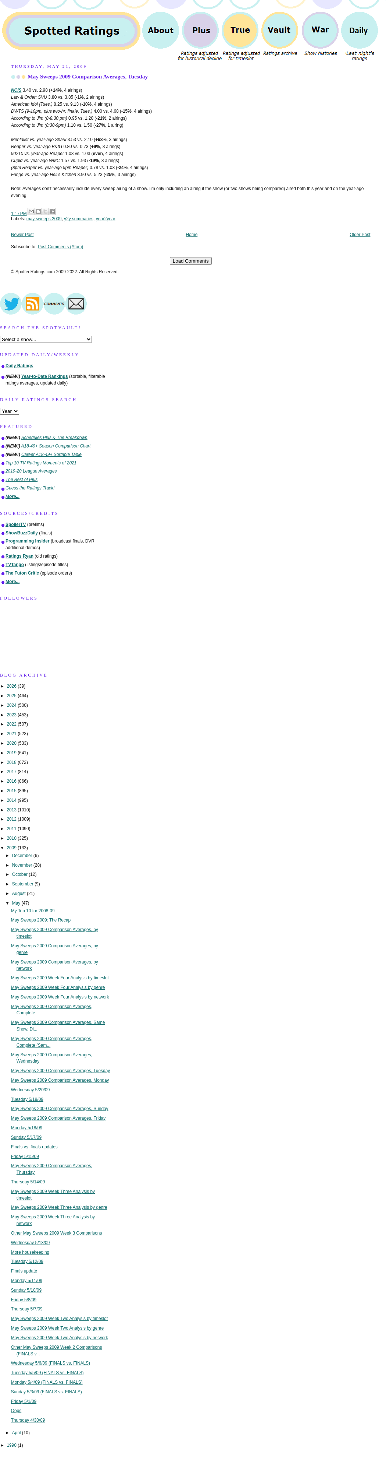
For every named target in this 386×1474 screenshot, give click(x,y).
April (17, 1432)
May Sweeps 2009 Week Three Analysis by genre (59, 1207)
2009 (12, 847)
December (22, 855)
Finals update (24, 1271)
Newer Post (22, 234)
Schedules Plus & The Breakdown (54, 437)
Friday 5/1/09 (23, 1401)
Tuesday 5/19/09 (27, 1099)
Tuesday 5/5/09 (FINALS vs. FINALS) (47, 1372)
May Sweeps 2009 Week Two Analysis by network (59, 1337)
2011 (12, 828)
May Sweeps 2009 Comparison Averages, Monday (60, 1080)
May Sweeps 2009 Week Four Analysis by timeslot (60, 977)
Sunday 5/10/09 (26, 1290)
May (17, 903)
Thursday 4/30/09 (28, 1420)
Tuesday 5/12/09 (27, 1261)
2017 (12, 771)
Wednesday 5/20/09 (30, 1089)
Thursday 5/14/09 (28, 1182)
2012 (12, 819)
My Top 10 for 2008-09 (33, 910)
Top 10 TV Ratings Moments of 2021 (41, 463)
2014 (12, 800)
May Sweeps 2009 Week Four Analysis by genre (58, 987)
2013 (12, 810)
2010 (12, 838)
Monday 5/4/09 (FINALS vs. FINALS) (47, 1382)
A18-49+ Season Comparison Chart (56, 446)
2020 (12, 743)
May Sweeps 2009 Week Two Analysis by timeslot (59, 1318)
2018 (12, 762)
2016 (12, 781)
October (20, 874)
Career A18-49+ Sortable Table (51, 454)
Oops (16, 1410)
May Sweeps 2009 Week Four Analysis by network (60, 997)
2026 (12, 686)
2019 (12, 752)
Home (192, 234)
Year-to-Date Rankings (44, 376)
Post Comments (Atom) (60, 246)
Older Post (360, 234)
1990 (12, 1445)
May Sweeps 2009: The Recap (41, 920)
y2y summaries (78, 218)
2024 (12, 705)
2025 (12, 695)
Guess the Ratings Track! (30, 488)
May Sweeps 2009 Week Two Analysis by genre (57, 1328)
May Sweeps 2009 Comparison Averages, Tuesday (88, 76)
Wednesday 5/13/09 (30, 1242)
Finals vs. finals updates (34, 1147)
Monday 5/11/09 (26, 1280)
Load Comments (191, 261)
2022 (12, 724)
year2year (105, 218)
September (23, 884)
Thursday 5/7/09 (27, 1309)
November (22, 865)
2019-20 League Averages (31, 471)
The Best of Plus (21, 479)
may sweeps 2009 (44, 218)
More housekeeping (30, 1252)
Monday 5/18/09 (26, 1127)
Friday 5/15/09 (25, 1156)
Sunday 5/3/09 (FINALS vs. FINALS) (46, 1391)
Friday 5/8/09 (23, 1299)
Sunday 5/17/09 (26, 1137)
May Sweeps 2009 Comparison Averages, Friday (58, 1118)
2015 (12, 790)
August (19, 893)
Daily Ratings (19, 365)
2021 (12, 733)
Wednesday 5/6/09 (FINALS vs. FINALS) (50, 1363)
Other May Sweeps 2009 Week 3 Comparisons (56, 1233)
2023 (12, 714)
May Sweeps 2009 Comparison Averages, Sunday (59, 1108)
